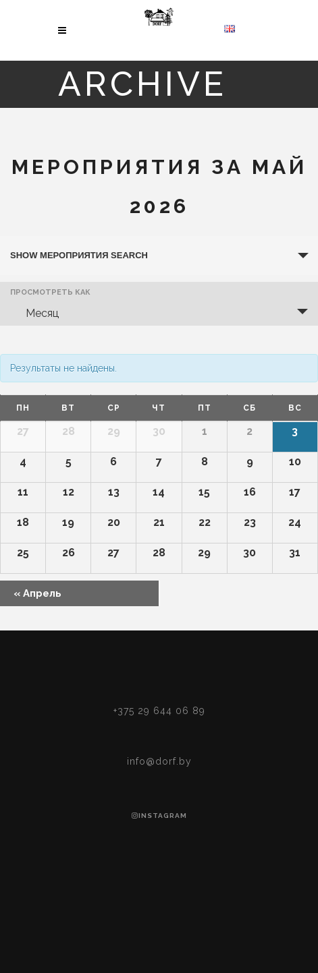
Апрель (37, 593)
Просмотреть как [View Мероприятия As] (50, 292)
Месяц (34, 313)
